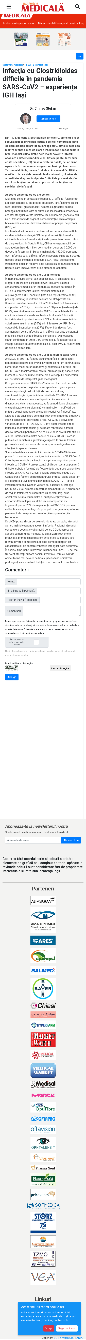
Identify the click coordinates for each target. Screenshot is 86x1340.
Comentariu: (14, 611)
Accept (49, 1328)
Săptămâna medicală (13, 65)
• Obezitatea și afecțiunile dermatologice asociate (32, 23)
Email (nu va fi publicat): (21, 590)
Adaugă (11, 677)
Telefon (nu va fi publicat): (22, 599)
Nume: (11, 581)
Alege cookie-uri (67, 1328)
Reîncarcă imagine (60, 668)
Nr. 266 (28, 65)
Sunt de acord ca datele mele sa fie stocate (27, 642)
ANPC (79, 1337)
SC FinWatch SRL (64, 1337)
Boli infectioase (40, 65)
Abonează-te (71, 840)
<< (79, 56)
